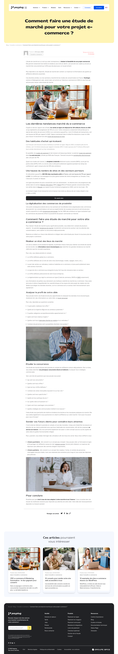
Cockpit (70, 636)
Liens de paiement (73, 628)
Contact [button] (77, 7)
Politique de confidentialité (17, 637)
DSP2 (79, 277)
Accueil (10, 606)
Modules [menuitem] (53, 7)
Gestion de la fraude (74, 633)
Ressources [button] (68, 7)
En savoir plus (59, 198)
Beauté (40, 187)
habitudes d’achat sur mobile (48, 320)
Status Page (94, 628)
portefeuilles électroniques (81, 155)
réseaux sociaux (60, 444)
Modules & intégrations (75, 625)
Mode (59, 185)
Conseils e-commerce (36, 54)
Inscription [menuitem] (99, 7)
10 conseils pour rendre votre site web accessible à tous (58, 579)
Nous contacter (49, 631)
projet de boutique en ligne (56, 136)
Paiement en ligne (73, 617)
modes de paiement (42, 153)
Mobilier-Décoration (46, 185)
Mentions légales (32, 649)
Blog (92, 619)
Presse (47, 625)
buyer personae (62, 298)
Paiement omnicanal (74, 622)
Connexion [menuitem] (87, 7)
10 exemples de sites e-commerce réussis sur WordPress (93, 579)
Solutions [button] (36, 7)
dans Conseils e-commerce (18, 575)
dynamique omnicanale (50, 211)
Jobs (46, 622)
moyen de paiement (85, 153)
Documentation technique (99, 625)
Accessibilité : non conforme (71, 649)
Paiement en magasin (74, 619)
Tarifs (46, 619)
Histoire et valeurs (50, 617)
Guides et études (96, 622)
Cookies (59, 649)
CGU (24, 649)
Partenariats (48, 628)
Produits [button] (45, 7)
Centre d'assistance (97, 617)
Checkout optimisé (73, 631)
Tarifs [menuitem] (59, 7)
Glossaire (94, 631)
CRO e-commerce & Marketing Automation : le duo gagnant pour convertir (23, 580)
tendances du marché (46, 228)
